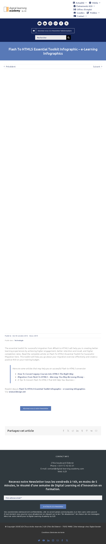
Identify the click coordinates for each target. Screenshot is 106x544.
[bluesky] (39, 540)
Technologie (19, 340)
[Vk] (91, 430)
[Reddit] (72, 430)
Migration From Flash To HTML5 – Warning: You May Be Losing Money (50, 377)
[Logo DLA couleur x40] (15, 8)
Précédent (11, 66)
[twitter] (66, 23)
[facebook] (61, 23)
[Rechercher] (50, 37)
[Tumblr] (82, 430)
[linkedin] (45, 23)
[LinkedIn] (77, 430)
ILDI (65, 471)
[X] (68, 430)
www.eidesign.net (17, 391)
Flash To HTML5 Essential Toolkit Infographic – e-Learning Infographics (52, 388)
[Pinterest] (86, 430)
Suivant (96, 66)
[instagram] (50, 23)
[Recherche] (68, 37)
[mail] (56, 23)
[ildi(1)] (27, 458)
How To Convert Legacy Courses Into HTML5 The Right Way (45, 373)
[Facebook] (63, 430)
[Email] (96, 430)
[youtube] (39, 23)
